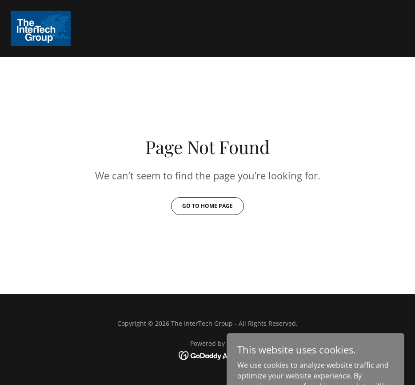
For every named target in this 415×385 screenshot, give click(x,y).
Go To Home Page (207, 206)
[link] (41, 28)
